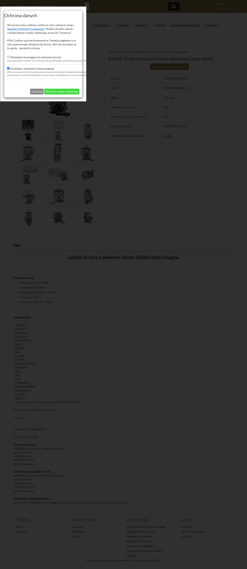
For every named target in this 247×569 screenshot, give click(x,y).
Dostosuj (117, 307)
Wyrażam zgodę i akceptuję (142, 307)
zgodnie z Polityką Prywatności (105, 245)
